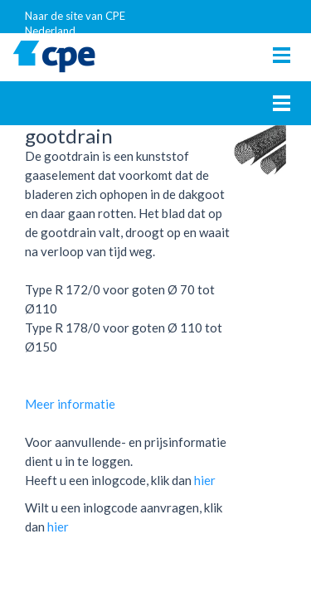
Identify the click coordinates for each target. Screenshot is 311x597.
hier (205, 480)
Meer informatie (70, 403)
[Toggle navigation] (282, 55)
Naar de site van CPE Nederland (75, 21)
